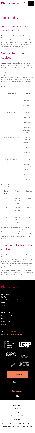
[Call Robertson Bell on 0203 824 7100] (25, 3)
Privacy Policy (17, 405)
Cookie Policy (17, 419)
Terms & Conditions (17, 409)
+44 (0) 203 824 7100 (11, 332)
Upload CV (17, 374)
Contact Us (17, 382)
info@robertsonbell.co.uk (14, 334)
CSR (17, 412)
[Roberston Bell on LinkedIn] (17, 396)
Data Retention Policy (17, 416)
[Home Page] (10, 3)
